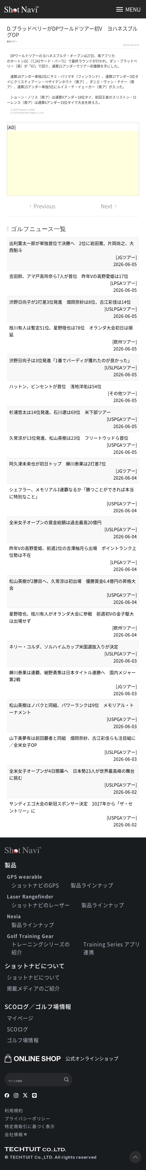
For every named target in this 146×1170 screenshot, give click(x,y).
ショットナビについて (33, 977)
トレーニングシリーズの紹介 (40, 948)
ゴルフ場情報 (23, 1040)
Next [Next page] (109, 206)
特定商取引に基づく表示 (30, 1126)
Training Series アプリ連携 (111, 948)
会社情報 (16, 1134)
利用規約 (14, 1110)
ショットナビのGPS (35, 885)
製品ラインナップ (92, 885)
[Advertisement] (73, 163)
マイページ (20, 1018)
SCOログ (17, 1029)
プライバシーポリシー (27, 1118)
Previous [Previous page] (43, 206)
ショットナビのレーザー (40, 905)
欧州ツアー (12, 41)
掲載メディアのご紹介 (33, 988)
